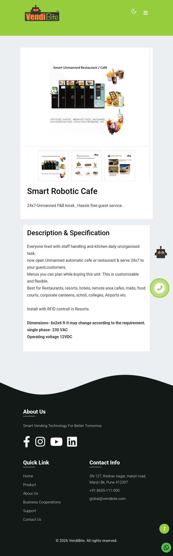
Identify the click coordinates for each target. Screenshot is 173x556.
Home (28, 476)
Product (29, 485)
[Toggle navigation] (145, 13)
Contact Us (32, 519)
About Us (30, 493)
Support (29, 511)
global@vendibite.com (107, 498)
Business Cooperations (42, 502)
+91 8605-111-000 (104, 490)
